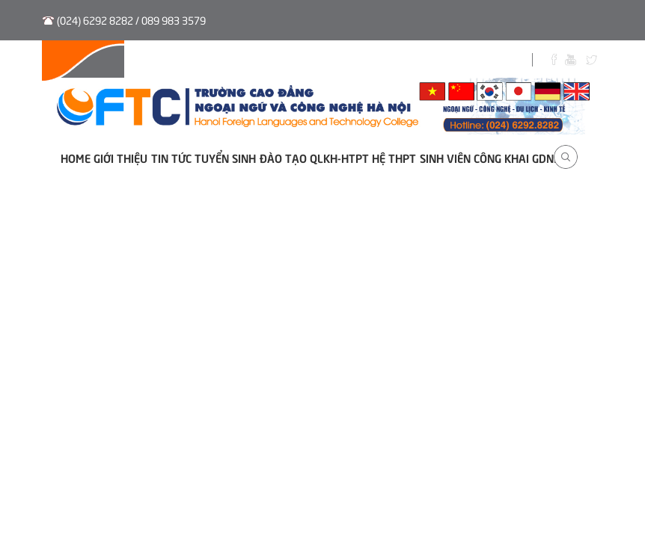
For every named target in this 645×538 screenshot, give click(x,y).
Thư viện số (316, 61)
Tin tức (171, 157)
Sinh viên (388, 61)
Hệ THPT (394, 157)
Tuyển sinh (240, 61)
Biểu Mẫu (454, 61)
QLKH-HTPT (339, 157)
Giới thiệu (120, 157)
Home (76, 157)
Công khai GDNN (517, 157)
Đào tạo (283, 157)
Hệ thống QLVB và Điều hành (122, 61)
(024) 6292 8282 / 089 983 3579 (131, 20)
